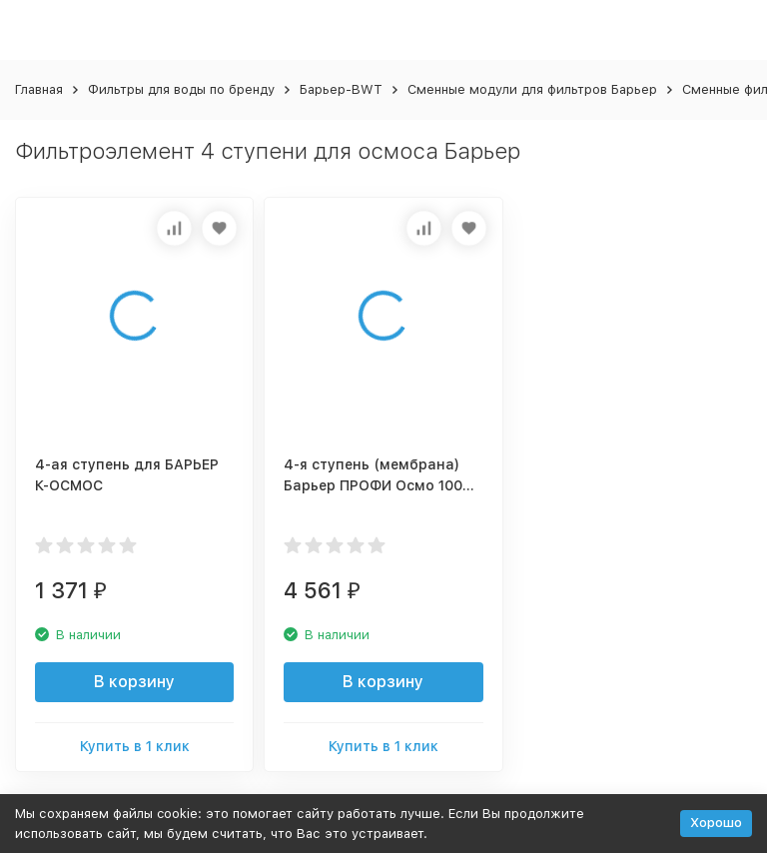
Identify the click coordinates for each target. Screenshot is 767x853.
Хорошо (716, 822)
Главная (39, 89)
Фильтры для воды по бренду (181, 89)
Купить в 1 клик (135, 746)
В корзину (134, 681)
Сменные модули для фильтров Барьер (532, 89)
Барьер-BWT (341, 89)
